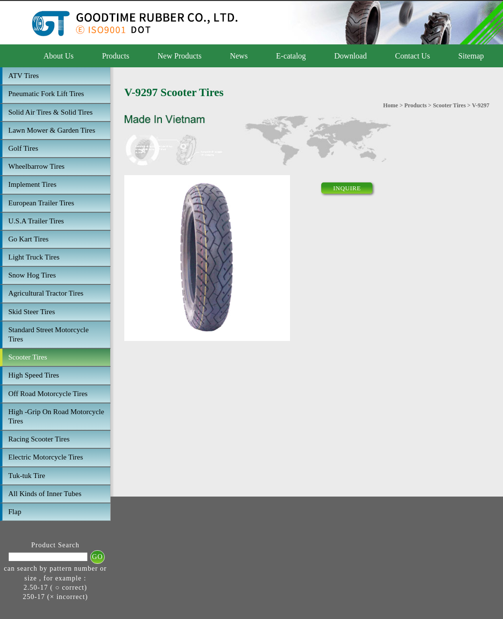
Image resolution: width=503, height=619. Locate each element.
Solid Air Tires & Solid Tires (50, 112)
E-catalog (291, 56)
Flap (14, 512)
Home (390, 105)
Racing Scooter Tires (39, 439)
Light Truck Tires (33, 257)
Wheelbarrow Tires (36, 166)
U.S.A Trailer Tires (36, 221)
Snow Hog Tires (32, 275)
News (239, 56)
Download (350, 56)
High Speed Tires (33, 375)
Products (115, 56)
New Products (179, 56)
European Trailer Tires (41, 203)
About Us (58, 56)
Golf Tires (23, 148)
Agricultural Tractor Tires (45, 293)
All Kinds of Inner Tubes (44, 494)
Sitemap (471, 56)
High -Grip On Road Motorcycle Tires (56, 416)
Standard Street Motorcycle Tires (48, 334)
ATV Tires (23, 76)
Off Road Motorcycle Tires (48, 394)
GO (97, 556)
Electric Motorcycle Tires (45, 457)
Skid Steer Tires (31, 312)
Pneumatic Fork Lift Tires (46, 94)
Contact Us (412, 56)
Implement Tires (32, 184)
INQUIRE (347, 188)
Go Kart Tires (28, 239)
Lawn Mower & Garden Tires (51, 130)
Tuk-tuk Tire (26, 475)
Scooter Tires (27, 357)
